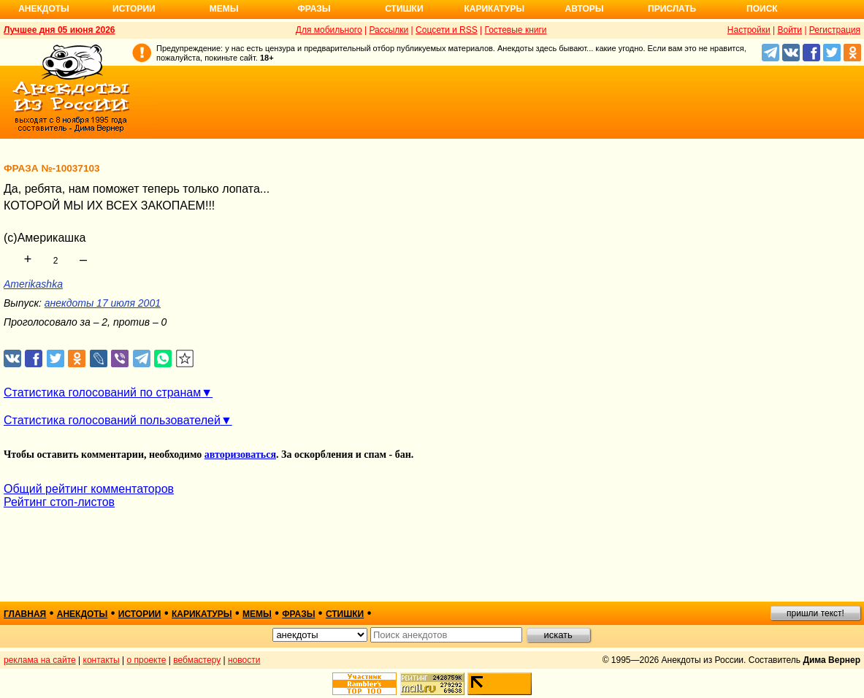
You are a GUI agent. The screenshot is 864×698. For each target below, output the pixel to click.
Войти (789, 30)
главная (25, 614)
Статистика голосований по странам (102, 392)
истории (139, 614)
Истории (134, 9)
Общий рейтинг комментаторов (89, 489)
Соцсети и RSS (447, 30)
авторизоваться (240, 454)
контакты (101, 660)
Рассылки (388, 30)
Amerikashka (33, 284)
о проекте (147, 660)
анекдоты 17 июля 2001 (103, 303)
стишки (345, 614)
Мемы (224, 9)
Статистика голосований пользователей (112, 420)
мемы (257, 614)
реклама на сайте (40, 660)
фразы (298, 614)
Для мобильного (329, 30)
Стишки (404, 9)
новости (244, 660)
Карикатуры (494, 9)
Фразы (313, 9)
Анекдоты (43, 9)
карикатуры (202, 614)
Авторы (584, 9)
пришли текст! (815, 613)
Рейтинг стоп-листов (59, 502)
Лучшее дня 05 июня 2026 (59, 30)
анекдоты (82, 614)
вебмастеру (197, 660)
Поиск (762, 9)
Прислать (672, 9)
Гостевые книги (515, 30)
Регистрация (834, 30)
